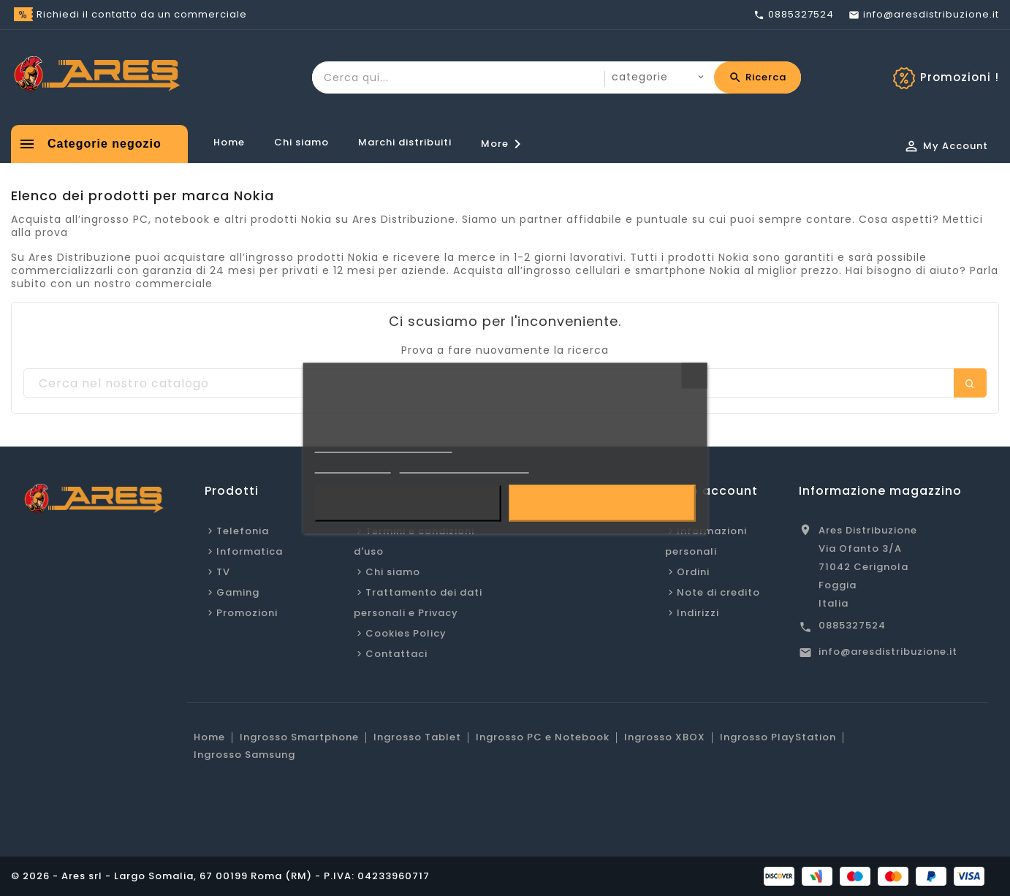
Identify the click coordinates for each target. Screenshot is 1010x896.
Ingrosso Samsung (244, 755)
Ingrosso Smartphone (299, 737)
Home (229, 142)
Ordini (693, 572)
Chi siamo (301, 142)
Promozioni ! (959, 77)
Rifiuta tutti (407, 503)
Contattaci (396, 654)
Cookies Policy (406, 633)
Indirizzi (698, 613)
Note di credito (718, 592)
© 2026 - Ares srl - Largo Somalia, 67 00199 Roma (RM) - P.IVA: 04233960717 (220, 876)
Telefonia (242, 531)
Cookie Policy (353, 466)
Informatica (249, 551)
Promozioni (247, 613)
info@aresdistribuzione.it (888, 651)
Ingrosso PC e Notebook (543, 737)
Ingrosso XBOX (664, 737)
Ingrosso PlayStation (778, 737)
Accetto (602, 503)
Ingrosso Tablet (417, 737)
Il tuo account (711, 490)
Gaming (237, 592)
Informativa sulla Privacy (383, 446)
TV (223, 572)
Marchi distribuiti (405, 142)
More (504, 144)
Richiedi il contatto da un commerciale (142, 14)
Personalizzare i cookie (464, 466)
